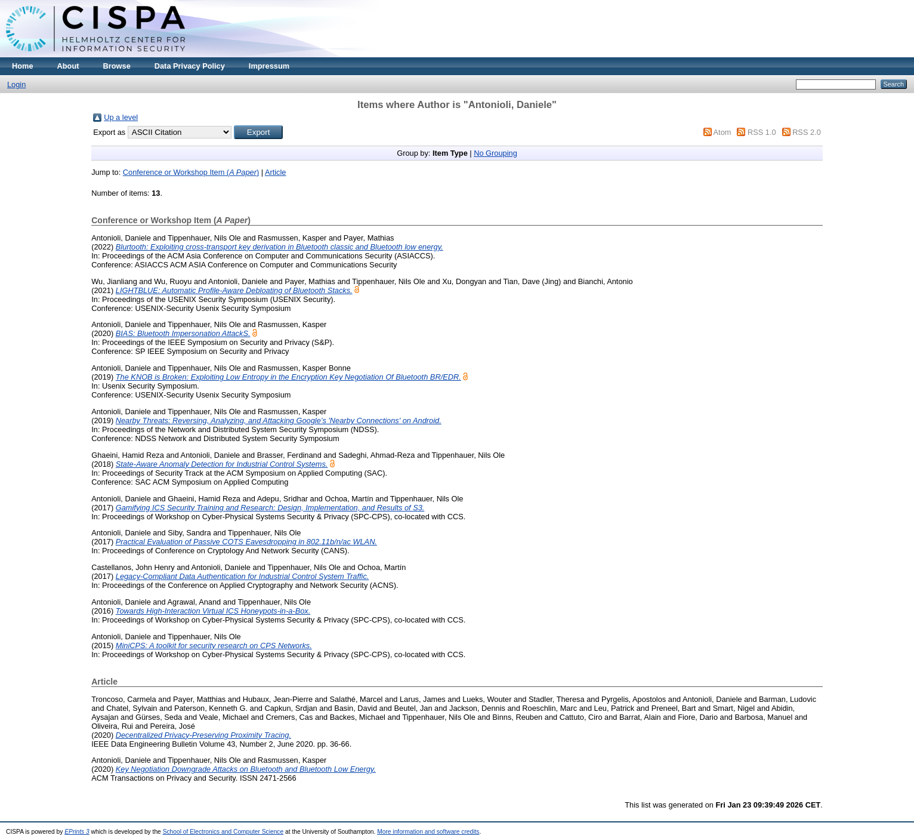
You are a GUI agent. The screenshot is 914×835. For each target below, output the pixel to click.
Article (275, 172)
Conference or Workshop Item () (191, 172)
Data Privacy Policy (190, 65)
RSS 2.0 (806, 132)
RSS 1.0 (762, 132)
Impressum (269, 65)
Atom (722, 132)
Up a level (121, 117)
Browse (117, 65)
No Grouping (495, 153)
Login (16, 84)
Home (22, 65)
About (68, 65)
